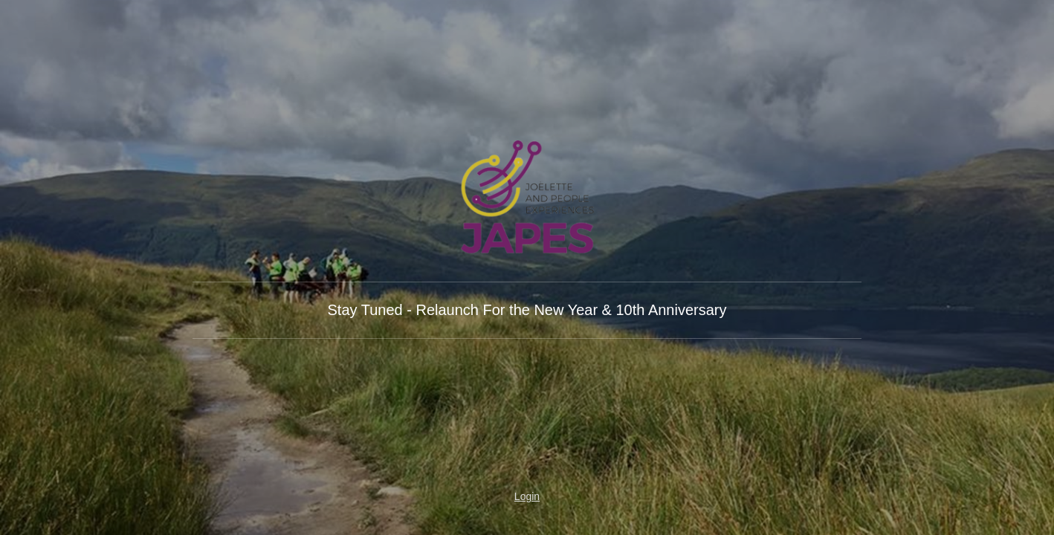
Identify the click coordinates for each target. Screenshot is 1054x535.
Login (527, 496)
